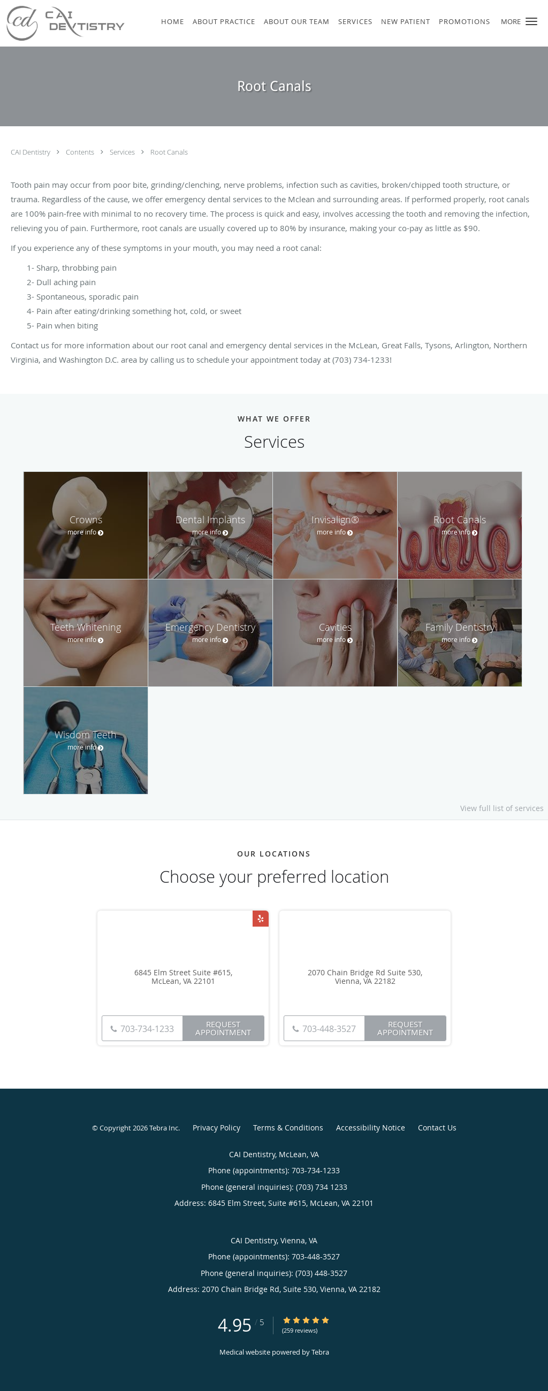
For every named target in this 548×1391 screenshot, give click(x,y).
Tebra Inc (163, 1128)
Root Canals (169, 152)
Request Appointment (223, 1028)
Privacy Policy (216, 1127)
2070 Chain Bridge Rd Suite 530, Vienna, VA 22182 (365, 977)
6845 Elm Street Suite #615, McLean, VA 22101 (183, 977)
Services (123, 152)
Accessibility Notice (370, 1127)
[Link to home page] (62, 23)
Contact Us (437, 1127)
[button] (531, 21)
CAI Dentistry (31, 152)
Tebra (320, 1352)
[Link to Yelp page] (261, 919)
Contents (81, 152)
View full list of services (502, 808)
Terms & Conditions (288, 1127)
